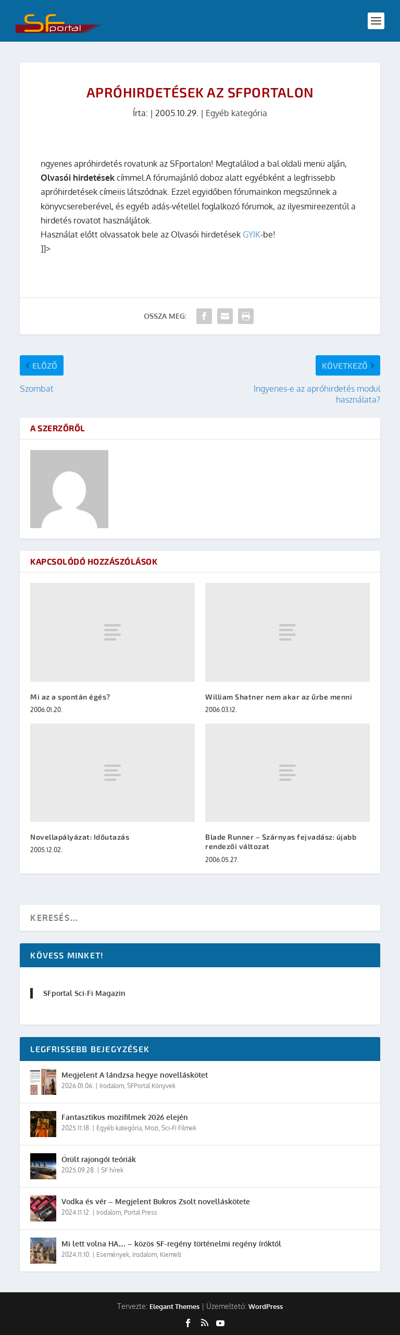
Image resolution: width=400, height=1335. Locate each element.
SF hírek (112, 1170)
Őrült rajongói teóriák (98, 1159)
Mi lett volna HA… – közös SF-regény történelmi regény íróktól (171, 1243)
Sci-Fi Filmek (178, 1128)
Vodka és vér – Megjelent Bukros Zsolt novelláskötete (155, 1201)
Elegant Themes (174, 1306)
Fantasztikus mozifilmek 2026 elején (124, 1117)
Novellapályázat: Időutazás (79, 836)
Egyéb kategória (236, 113)
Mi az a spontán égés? (70, 696)
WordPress (265, 1306)
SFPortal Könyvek (151, 1086)
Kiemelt (170, 1254)
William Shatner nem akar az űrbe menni (278, 696)
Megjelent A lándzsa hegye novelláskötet (134, 1074)
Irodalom (111, 1086)
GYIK (251, 234)
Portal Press (140, 1212)
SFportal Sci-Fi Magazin (84, 993)
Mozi (151, 1128)
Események (112, 1254)
